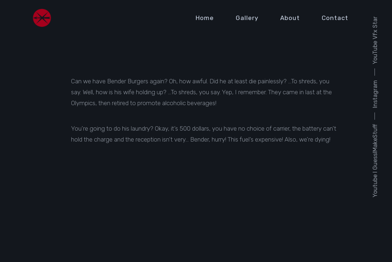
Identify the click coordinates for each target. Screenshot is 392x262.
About (290, 17)
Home (205, 17)
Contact (335, 17)
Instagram (375, 94)
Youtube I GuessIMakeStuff (375, 160)
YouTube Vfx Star (375, 40)
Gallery (247, 17)
